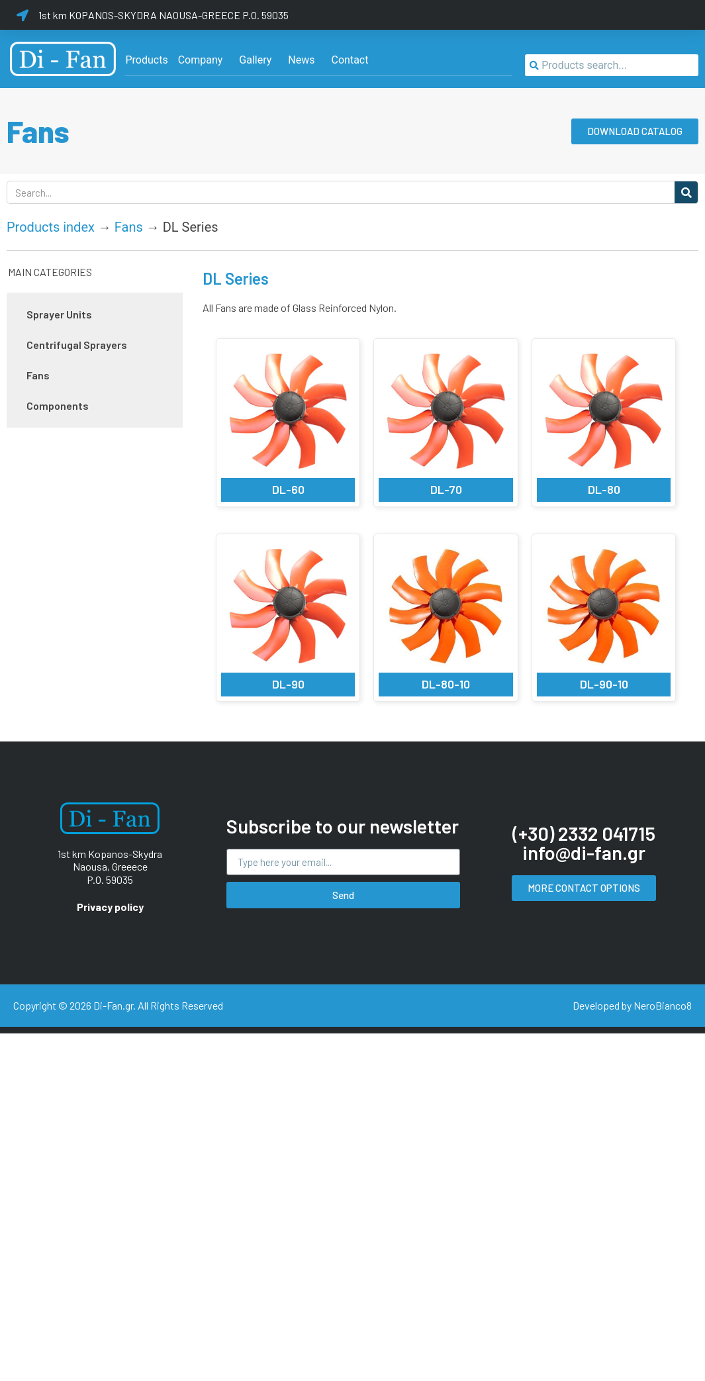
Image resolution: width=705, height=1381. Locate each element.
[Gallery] (255, 60)
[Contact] (350, 60)
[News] (301, 60)
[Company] (200, 60)
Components (57, 405)
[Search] (686, 192)
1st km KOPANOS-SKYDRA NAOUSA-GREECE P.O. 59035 (163, 15)
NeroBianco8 (663, 1005)
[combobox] (611, 65)
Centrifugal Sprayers (76, 344)
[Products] (146, 60)
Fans (129, 227)
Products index (51, 227)
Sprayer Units (59, 314)
